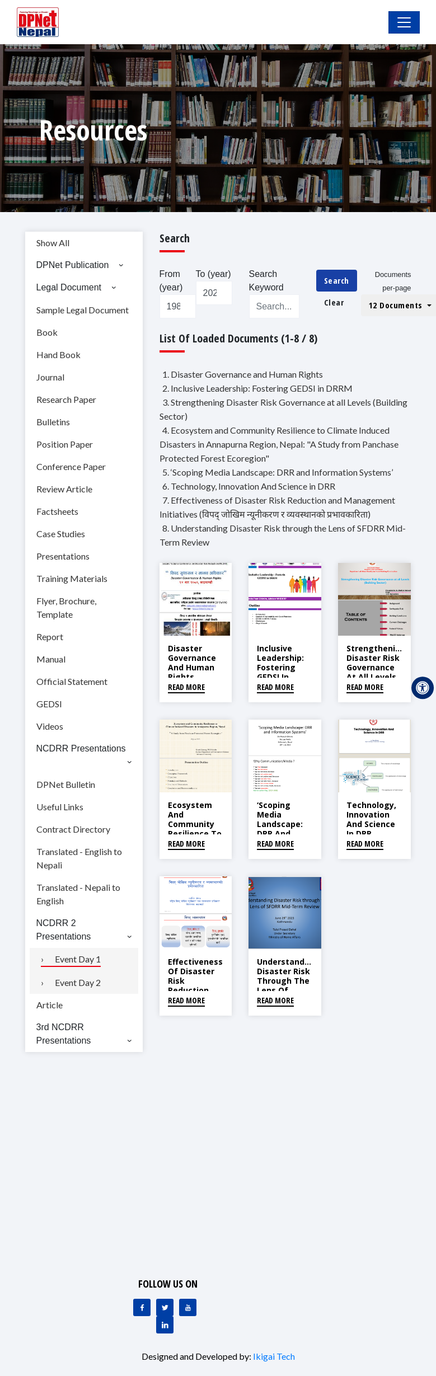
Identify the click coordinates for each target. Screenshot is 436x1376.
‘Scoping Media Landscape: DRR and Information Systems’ (281, 828)
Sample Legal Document (82, 309)
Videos (49, 726)
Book (47, 332)
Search (336, 280)
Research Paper (66, 399)
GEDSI (49, 703)
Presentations (63, 556)
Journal (50, 377)
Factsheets (57, 511)
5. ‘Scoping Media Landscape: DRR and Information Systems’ (277, 472)
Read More (186, 687)
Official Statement (71, 681)
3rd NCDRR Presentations (63, 1033)
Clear (334, 302)
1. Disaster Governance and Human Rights (242, 374)
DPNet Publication (72, 265)
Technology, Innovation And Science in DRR (371, 819)
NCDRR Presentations (81, 748)
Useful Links (59, 806)
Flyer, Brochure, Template (66, 607)
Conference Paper (71, 466)
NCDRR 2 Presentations (63, 929)
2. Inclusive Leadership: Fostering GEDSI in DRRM (257, 388)
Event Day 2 (78, 982)
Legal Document (69, 287)
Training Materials (71, 578)
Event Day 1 (78, 959)
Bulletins (53, 421)
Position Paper (64, 444)
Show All (52, 242)
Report (49, 636)
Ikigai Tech (274, 1356)
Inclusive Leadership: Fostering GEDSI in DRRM (280, 667)
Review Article (64, 488)
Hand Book (58, 354)
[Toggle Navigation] (404, 22)
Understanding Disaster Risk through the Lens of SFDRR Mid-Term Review (287, 985)
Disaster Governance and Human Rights (192, 662)
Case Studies (60, 533)
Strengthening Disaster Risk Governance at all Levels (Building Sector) (376, 672)
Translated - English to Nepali (79, 858)
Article (49, 1004)
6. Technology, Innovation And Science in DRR (248, 486)
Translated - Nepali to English (78, 894)
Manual (50, 659)
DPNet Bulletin (65, 784)
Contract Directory (73, 829)
